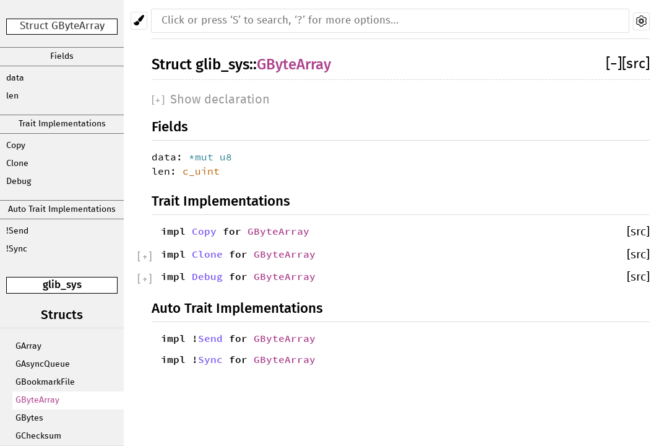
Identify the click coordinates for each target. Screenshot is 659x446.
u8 (226, 157)
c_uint (201, 171)
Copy (15, 145)
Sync (210, 359)
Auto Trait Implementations (62, 209)
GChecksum (38, 436)
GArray (28, 346)
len (12, 96)
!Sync (16, 249)
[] (614, 64)
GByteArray (37, 400)
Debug (18, 181)
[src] (636, 64)
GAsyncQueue (42, 364)
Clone (17, 163)
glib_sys (62, 284)
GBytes (29, 418)
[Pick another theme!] (139, 21)
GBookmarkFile (45, 382)
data (15, 78)
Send (210, 338)
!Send (17, 231)
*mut (204, 157)
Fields (62, 56)
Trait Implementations (62, 124)
